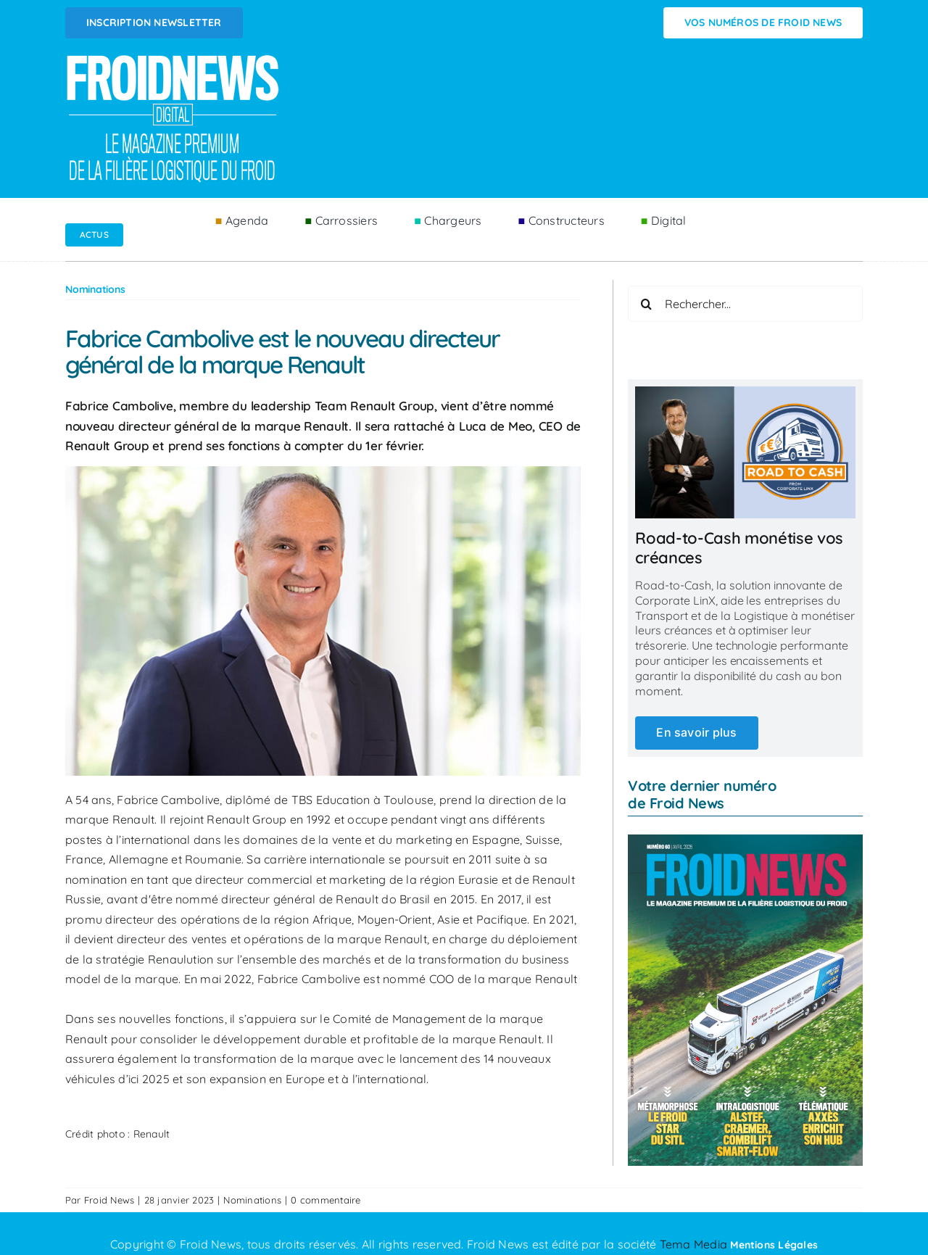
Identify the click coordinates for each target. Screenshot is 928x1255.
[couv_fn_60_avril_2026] (745, 840)
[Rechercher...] (745, 304)
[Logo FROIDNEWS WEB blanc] (174, 58)
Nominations (252, 1200)
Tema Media (695, 1244)
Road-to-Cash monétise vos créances (739, 547)
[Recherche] (646, 304)
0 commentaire (325, 1200)
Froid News (109, 1200)
